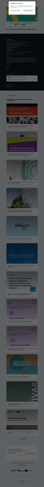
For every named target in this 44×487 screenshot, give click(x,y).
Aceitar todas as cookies (15, 10)
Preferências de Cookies (28, 10)
